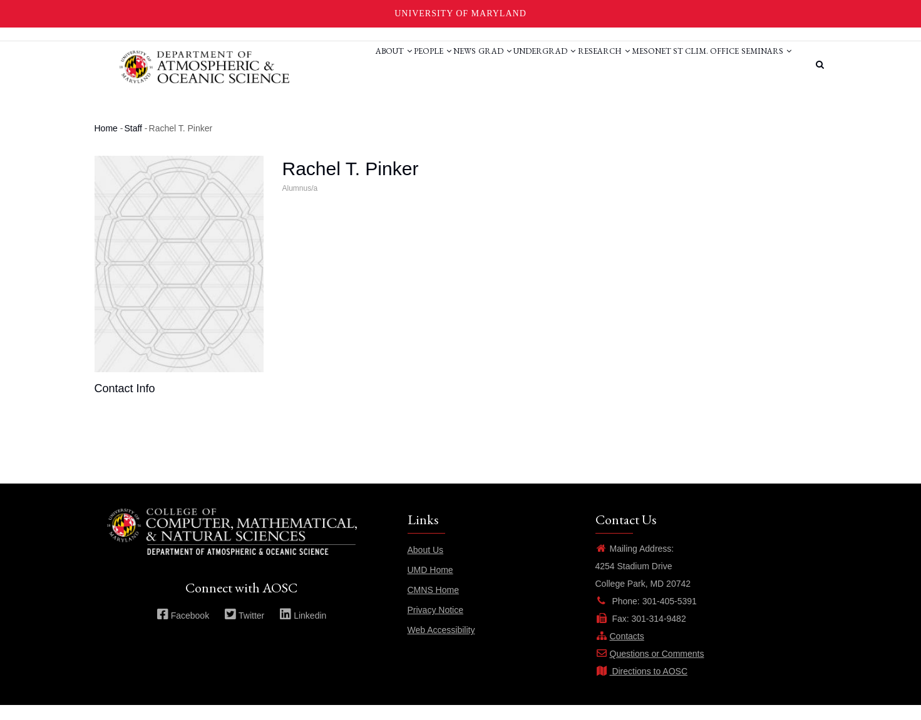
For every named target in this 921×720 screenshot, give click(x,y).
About (307, 64)
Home (106, 143)
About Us (426, 565)
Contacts (619, 651)
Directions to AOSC (641, 686)
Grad (439, 64)
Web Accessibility (441, 645)
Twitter (244, 630)
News (399, 64)
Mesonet (627, 64)
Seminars (314, 111)
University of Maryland (460, 13)
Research (569, 64)
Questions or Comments (649, 669)
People (356, 64)
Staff (133, 143)
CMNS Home (433, 605)
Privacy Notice (435, 625)
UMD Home (430, 585)
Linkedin (302, 630)
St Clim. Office (692, 64)
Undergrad (499, 64)
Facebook (183, 630)
